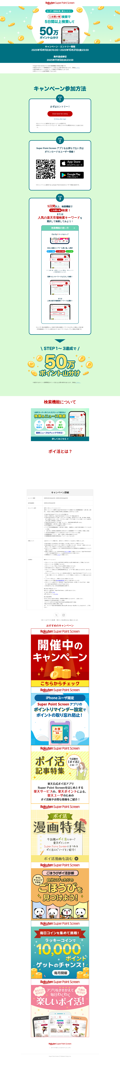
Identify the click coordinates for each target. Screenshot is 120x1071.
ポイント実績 (68, 553)
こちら (78, 67)
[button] (59, 114)
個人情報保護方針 (60, 582)
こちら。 (78, 384)
